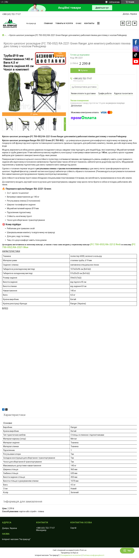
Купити (84, 70)
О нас (78, 23)
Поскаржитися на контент (70, 555)
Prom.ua (83, 550)
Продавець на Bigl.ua (69, 553)
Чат (127, 550)
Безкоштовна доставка (85, 87)
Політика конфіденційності (93, 555)
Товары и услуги (64, 23)
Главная (48, 23)
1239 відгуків (114, 2)
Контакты (89, 23)
